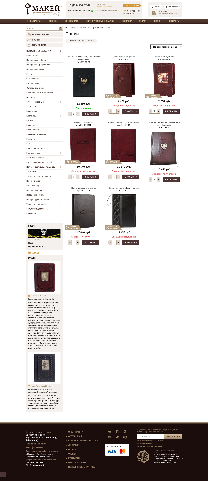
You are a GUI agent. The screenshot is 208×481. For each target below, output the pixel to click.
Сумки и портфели (35, 102)
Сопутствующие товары (37, 209)
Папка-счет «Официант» (124, 57)
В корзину (90, 114)
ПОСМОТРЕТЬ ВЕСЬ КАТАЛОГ (44, 51)
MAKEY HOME (32, 55)
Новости (157, 21)
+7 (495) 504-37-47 (79, 5)
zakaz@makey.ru (34, 447)
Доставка (127, 21)
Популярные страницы (82, 467)
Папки (33, 172)
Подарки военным (35, 69)
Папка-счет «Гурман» (164, 57)
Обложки (30, 97)
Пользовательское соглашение (149, 446)
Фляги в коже (32, 130)
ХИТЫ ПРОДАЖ (39, 45)
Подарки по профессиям (38, 65)
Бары (28, 144)
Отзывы (54, 21)
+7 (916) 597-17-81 (79, 10)
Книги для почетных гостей (39, 162)
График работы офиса (106, 7)
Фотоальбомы (33, 79)
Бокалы (29, 120)
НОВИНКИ (36, 40)
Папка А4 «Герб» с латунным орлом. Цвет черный (83, 58)
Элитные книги (33, 153)
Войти (157, 7)
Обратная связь (77, 462)
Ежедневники (32, 83)
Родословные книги (35, 148)
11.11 (30, 243)
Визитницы (31, 111)
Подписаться (173, 436)
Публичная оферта (144, 443)
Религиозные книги (35, 158)
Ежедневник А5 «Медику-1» (41, 299)
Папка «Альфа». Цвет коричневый (124, 122)
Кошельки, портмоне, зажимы (40, 93)
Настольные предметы (40, 176)
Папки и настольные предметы (40, 167)
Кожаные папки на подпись (81, 41)
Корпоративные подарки (100, 21)
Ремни (29, 74)
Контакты (174, 21)
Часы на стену (32, 186)
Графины (30, 125)
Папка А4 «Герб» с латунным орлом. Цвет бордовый (164, 123)
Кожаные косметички (36, 134)
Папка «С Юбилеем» (83, 122)
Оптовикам (72, 21)
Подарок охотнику (35, 195)
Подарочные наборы (36, 60)
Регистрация (174, 7)
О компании (34, 21)
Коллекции (31, 213)
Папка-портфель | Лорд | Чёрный (124, 188)
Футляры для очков (35, 88)
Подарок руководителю (37, 199)
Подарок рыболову (35, 190)
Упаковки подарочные (37, 204)
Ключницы (31, 116)
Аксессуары (31, 106)
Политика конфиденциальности (150, 440)
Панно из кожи (33, 181)
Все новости (33, 252)
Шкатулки (30, 139)
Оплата (142, 21)
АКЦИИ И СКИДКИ (40, 34)
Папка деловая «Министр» (83, 188)
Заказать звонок (131, 5)
